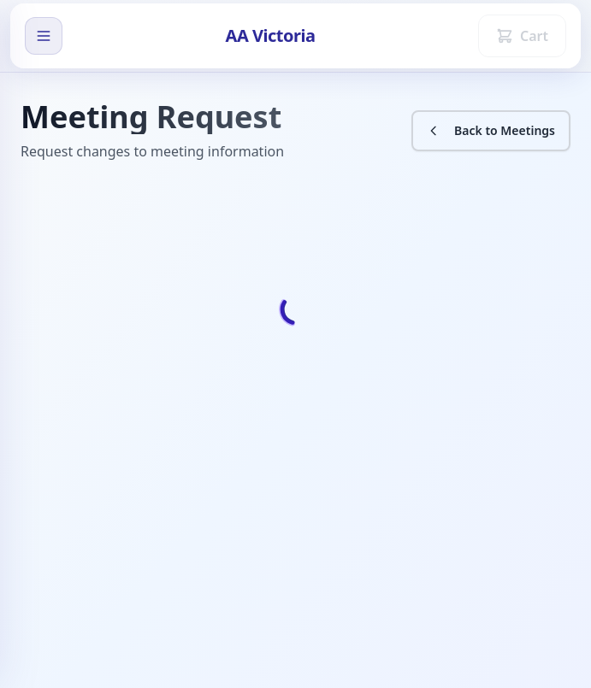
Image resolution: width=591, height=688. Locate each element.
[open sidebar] (43, 36)
